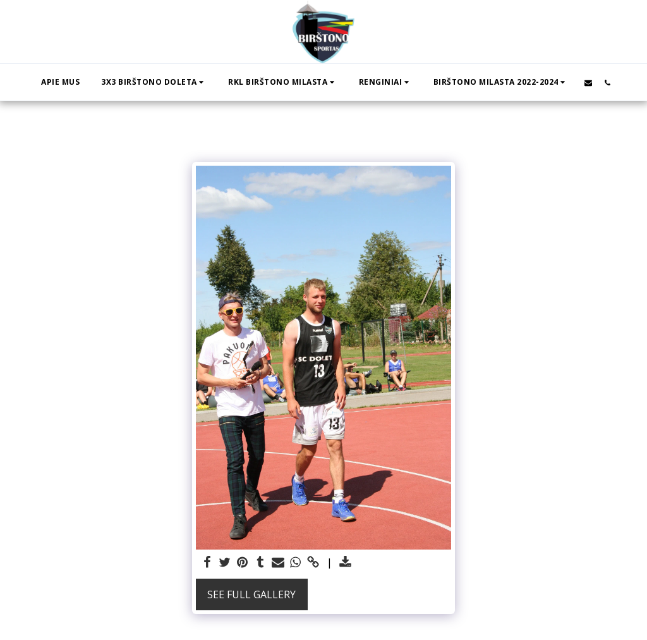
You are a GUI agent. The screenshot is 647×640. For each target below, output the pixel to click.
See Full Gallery (251, 594)
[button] (154, 82)
